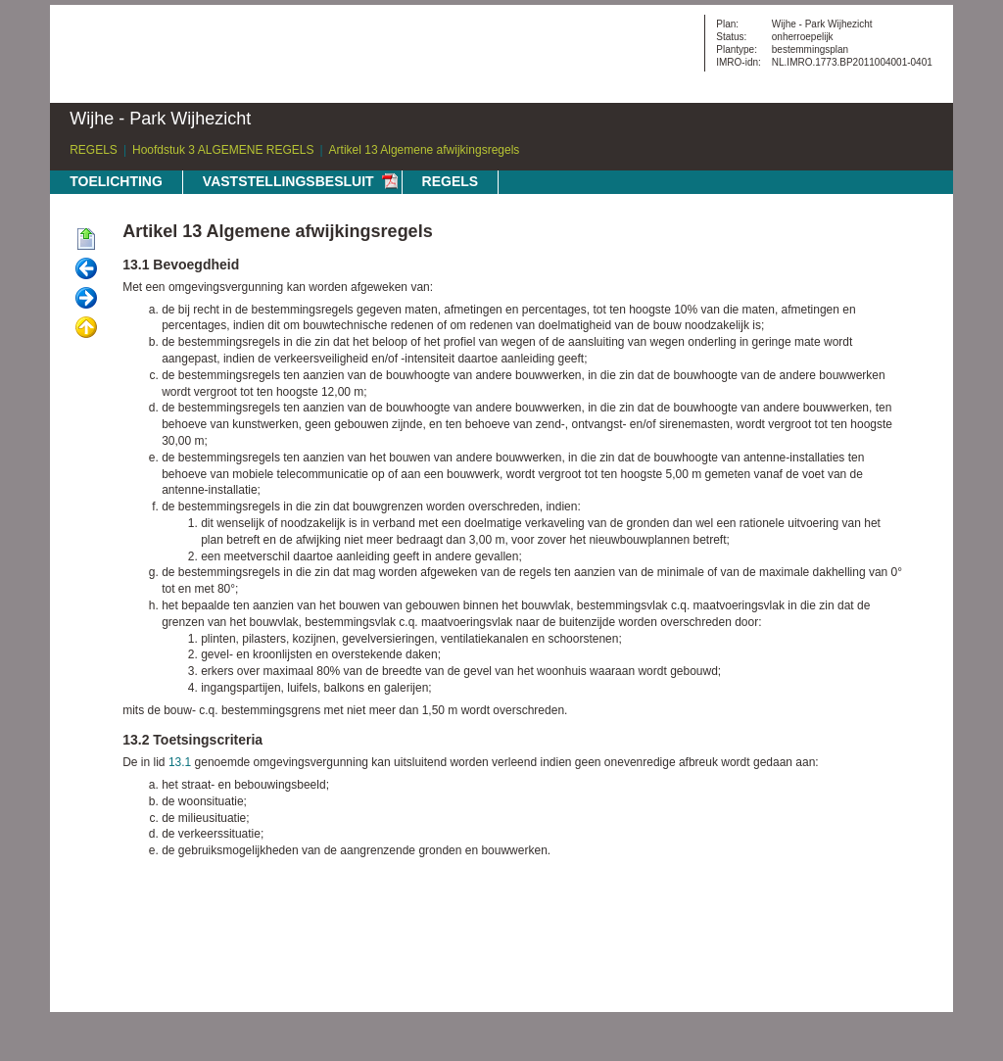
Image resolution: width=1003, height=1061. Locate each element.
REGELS (94, 150)
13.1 (179, 762)
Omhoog (86, 328)
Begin (86, 240)
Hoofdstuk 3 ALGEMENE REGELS (222, 150)
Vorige (86, 269)
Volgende (86, 299)
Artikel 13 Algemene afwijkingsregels (424, 150)
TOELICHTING (116, 181)
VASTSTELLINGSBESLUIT (288, 181)
